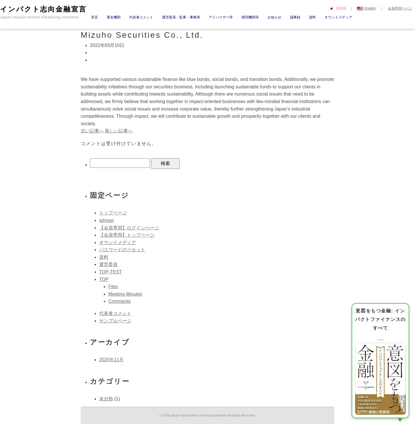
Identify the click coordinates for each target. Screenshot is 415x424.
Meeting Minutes (125, 294)
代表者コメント (141, 17)
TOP (104, 279)
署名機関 (113, 17)
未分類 (106, 398)
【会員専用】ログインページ (129, 227)
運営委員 (108, 264)
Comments (119, 301)
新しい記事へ (119, 130)
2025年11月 (111, 359)
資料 (312, 17)
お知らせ (274, 17)
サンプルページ (115, 320)
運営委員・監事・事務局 (181, 17)
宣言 (94, 17)
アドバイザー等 (221, 17)
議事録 (295, 17)
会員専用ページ (400, 8)
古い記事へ (92, 130)
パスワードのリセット (122, 249)
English (366, 8)
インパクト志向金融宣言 (43, 12)
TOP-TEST (110, 271)
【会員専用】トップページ (126, 235)
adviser (106, 220)
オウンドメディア (338, 17)
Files (113, 286)
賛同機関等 (250, 17)
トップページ (113, 212)
